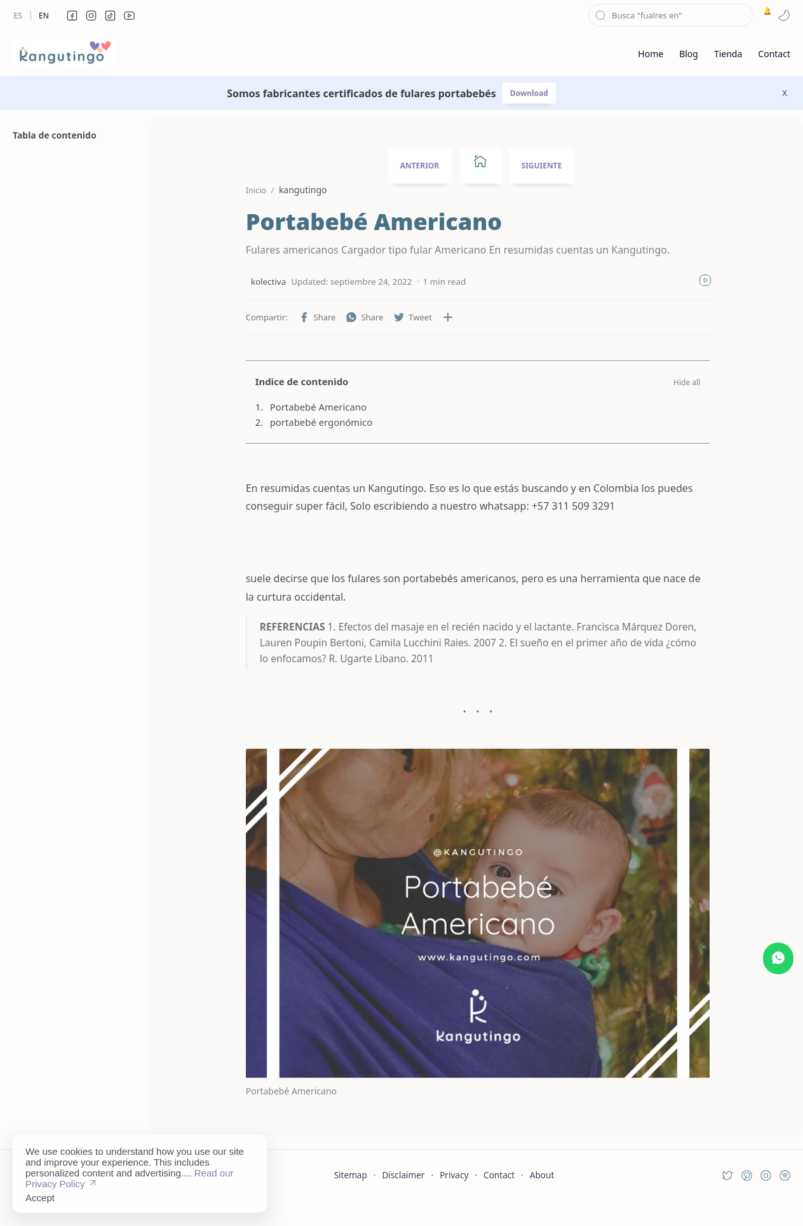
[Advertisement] (73, 767)
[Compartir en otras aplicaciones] (432, 317)
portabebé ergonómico (305, 422)
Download (529, 93)
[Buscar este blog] (670, 15)
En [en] (44, 15)
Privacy (454, 1197)
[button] (71, 15)
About (542, 1197)
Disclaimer (403, 1197)
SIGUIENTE (542, 165)
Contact (499, 1197)
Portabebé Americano (302, 406)
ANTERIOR (420, 165)
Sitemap (350, 1197)
